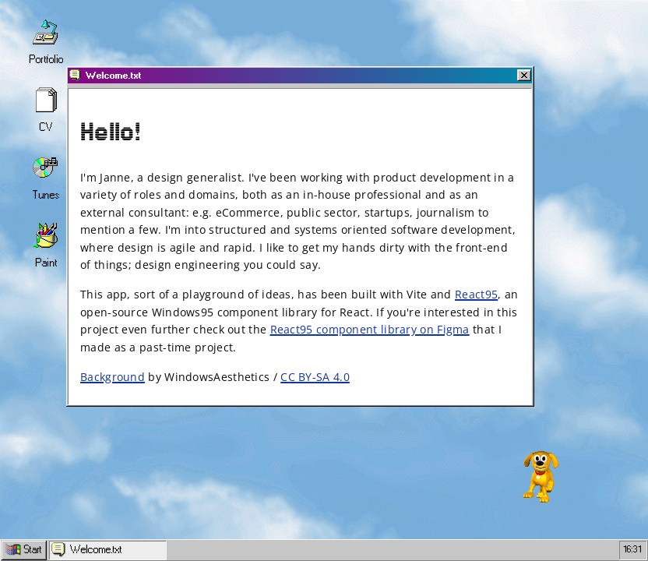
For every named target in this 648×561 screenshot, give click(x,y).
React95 (476, 294)
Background (112, 376)
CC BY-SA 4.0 (315, 376)
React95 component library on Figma (370, 329)
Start (23, 550)
